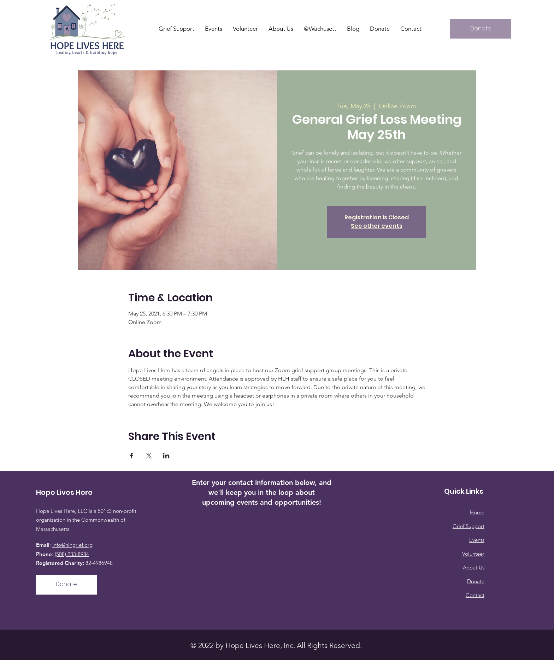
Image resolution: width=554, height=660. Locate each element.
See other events (376, 226)
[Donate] (480, 29)
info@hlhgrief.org (72, 545)
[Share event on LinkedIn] (166, 455)
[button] (281, 28)
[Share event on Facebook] (131, 455)
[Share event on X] (149, 455)
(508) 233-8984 (72, 554)
